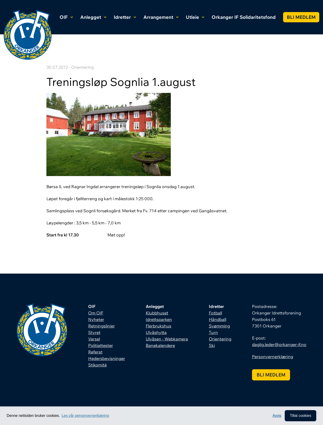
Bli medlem (301, 17)
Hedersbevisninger (106, 358)
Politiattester (100, 345)
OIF (66, 17)
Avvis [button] (277, 416)
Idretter (125, 17)
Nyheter (96, 319)
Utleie (195, 17)
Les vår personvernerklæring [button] (85, 416)
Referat (95, 352)
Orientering (220, 339)
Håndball (217, 319)
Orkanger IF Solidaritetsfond (244, 17)
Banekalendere (160, 345)
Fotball (215, 313)
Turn (213, 332)
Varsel (94, 339)
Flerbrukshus (158, 326)
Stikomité (97, 365)
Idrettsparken (159, 319)
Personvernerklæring (272, 356)
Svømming (219, 326)
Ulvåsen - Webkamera (167, 339)
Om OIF (95, 313)
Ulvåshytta (156, 332)
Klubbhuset (157, 313)
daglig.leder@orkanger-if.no (279, 344)
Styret (94, 332)
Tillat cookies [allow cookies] (300, 416)
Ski (212, 345)
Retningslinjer (101, 326)
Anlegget (93, 17)
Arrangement (160, 17)
